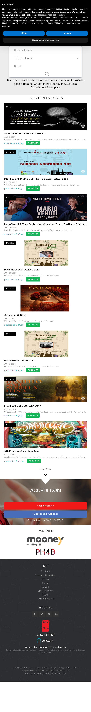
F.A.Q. (45, 595)
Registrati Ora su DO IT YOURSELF (45, 520)
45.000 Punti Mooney (47, 83)
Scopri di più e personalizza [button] (45, 40)
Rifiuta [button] (24, 33)
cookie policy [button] (58, 15)
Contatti (45, 587)
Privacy (45, 579)
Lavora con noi (45, 591)
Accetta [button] (67, 33)
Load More (45, 469)
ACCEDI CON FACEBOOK (45, 514)
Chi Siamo (45, 571)
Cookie (45, 583)
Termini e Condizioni (45, 575)
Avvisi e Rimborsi (45, 599)
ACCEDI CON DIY (45, 506)
